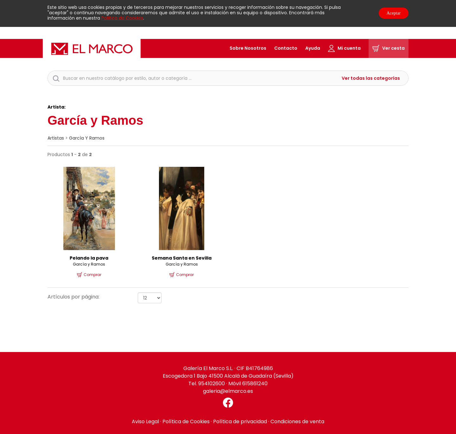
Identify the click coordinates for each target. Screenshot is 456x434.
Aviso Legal (145, 421)
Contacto (285, 48)
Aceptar (394, 13)
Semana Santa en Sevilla (182, 258)
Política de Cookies (122, 18)
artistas (56, 138)
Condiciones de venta (297, 421)
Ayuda (312, 48)
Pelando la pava (89, 258)
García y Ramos (86, 138)
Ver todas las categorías (371, 78)
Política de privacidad (240, 421)
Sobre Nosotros (248, 48)
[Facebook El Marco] (228, 403)
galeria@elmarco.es (228, 391)
